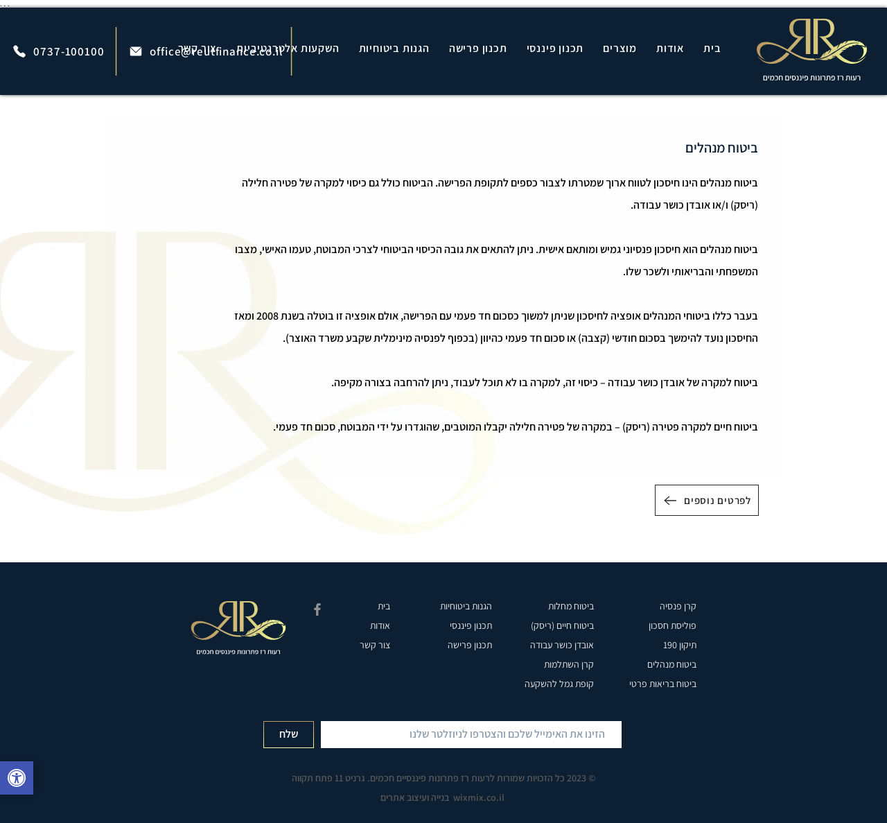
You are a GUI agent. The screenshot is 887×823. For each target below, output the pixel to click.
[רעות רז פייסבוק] (317, 609)
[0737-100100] (58, 51)
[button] (620, 48)
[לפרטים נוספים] (707, 500)
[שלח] (288, 734)
